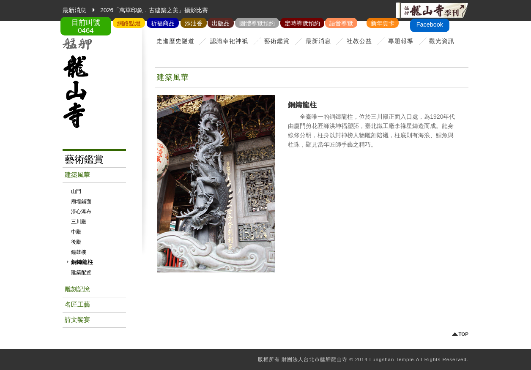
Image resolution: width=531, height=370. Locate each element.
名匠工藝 (77, 304)
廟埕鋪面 (81, 201)
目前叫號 (86, 27)
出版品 (221, 23)
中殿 (76, 232)
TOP (463, 334)
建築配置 (81, 272)
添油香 (194, 23)
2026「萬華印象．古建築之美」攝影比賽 (154, 10)
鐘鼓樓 (78, 252)
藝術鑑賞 (277, 41)
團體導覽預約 (257, 23)
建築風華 (77, 174)
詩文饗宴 (77, 319)
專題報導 (400, 41)
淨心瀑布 (81, 212)
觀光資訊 (441, 41)
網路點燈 (129, 23)
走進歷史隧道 (175, 41)
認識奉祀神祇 (229, 41)
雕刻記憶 (77, 289)
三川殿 (78, 222)
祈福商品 (163, 23)
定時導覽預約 (302, 23)
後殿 (76, 242)
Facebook (429, 24)
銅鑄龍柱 (82, 262)
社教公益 (359, 41)
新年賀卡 (382, 23)
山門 (76, 191)
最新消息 (318, 41)
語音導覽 (341, 23)
